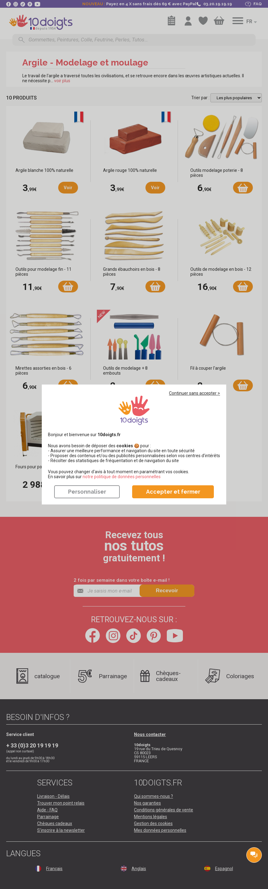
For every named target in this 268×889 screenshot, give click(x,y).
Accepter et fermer (173, 491)
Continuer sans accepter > (194, 393)
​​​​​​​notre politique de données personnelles (122, 476)
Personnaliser (87, 491)
